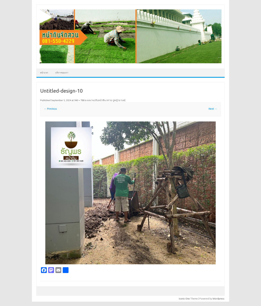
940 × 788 (79, 100)
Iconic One (184, 298)
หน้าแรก (44, 72)
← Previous (50, 108)
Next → (213, 108)
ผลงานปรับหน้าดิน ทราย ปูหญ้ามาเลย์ (106, 100)
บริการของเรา (61, 72)
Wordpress (218, 298)
